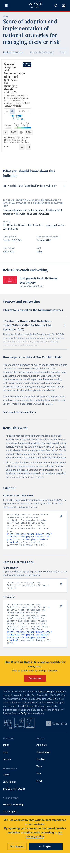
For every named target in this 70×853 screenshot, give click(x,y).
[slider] (54, 150)
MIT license (27, 711)
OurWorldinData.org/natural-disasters (20, 161)
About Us (41, 750)
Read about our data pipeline (19, 412)
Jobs (38, 779)
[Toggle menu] (6, 5)
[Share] (56, 159)
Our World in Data (35, 5)
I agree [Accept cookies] (45, 846)
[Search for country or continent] (48, 81)
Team (39, 771)
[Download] (49, 159)
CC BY (40, 161)
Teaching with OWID (14, 794)
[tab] (8, 81)
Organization (43, 757)
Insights (7, 764)
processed (51, 225)
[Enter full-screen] (63, 159)
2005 (15, 150)
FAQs (24, 718)
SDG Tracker (9, 787)
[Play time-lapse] (7, 150)
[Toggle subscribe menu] (63, 5)
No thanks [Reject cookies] (17, 846)
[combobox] (56, 5)
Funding (40, 764)
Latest (6, 780)
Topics (6, 750)
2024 (61, 150)
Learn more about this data (28, 158)
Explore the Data (13, 52)
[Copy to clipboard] (57, 516)
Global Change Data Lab (51, 697)
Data (5, 757)
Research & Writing (41, 52)
